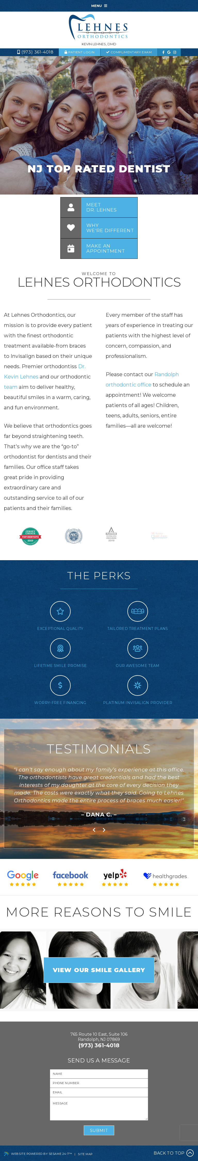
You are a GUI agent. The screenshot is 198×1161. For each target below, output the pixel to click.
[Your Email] (99, 1092)
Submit (99, 1130)
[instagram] (174, 52)
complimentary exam (129, 52)
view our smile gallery (99, 970)
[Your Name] (99, 1073)
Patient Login (79, 52)
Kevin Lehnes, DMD (99, 44)
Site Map (85, 1154)
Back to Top (174, 1153)
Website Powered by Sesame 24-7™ (38, 1154)
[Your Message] (99, 1108)
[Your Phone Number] (99, 1083)
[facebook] (163, 52)
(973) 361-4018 (37, 52)
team (11, 387)
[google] (168, 52)
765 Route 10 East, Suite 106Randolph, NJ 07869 (98, 1037)
